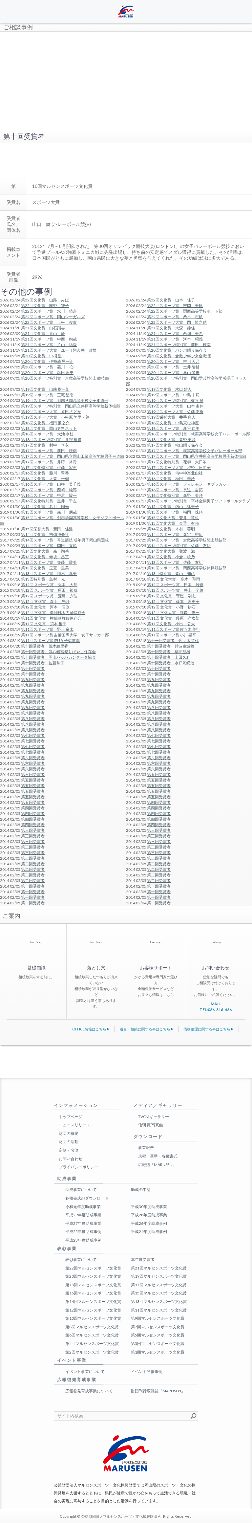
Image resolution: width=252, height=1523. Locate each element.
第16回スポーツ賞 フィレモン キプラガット (188, 484)
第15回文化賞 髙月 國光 (45, 506)
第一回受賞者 (33, 886)
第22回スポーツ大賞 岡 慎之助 (177, 322)
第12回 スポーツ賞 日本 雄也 (175, 584)
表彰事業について (81, 1259)
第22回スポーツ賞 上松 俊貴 (49, 322)
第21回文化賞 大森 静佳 (171, 327)
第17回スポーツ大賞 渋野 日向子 (179, 467)
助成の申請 (141, 1189)
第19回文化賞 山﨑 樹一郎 (45, 389)
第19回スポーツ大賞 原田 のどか (51, 411)
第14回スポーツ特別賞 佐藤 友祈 (179, 545)
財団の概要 (68, 1133)
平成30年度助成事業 (149, 1206)
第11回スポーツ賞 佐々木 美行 (173, 629)
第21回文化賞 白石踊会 (43, 327)
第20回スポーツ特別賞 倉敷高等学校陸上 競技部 (65, 378)
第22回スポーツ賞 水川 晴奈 (49, 311)
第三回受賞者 (33, 830)
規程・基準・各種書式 (158, 1156)
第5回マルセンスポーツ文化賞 (157, 1335)
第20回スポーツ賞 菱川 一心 (47, 366)
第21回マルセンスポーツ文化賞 (159, 1268)
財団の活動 (68, 1141)
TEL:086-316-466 (216, 1009)
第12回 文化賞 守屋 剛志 (171, 595)
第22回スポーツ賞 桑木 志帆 (175, 316)
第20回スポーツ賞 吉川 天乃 (173, 361)
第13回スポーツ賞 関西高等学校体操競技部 (186, 567)
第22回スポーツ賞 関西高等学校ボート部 (184, 311)
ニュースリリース (74, 1124)
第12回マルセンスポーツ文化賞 (93, 1310)
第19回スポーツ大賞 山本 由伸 (175, 406)
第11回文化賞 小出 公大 (171, 623)
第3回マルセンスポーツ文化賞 (157, 1343)
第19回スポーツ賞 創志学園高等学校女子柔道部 (64, 400)
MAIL (215, 1003)
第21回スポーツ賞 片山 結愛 (49, 344)
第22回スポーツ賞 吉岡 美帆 (175, 305)
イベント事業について (85, 1371)
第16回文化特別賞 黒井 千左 (49, 500)
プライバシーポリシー (78, 1166)
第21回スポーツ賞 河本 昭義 (175, 339)
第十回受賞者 (33, 668)
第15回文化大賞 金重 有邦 (173, 523)
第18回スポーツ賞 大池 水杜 (47, 433)
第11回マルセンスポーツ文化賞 (159, 1310)
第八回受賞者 (159, 707)
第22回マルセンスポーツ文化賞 (93, 1268)
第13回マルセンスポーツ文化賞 (159, 1301)
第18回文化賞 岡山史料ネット (49, 428)
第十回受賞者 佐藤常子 (42, 662)
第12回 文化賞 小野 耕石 (171, 607)
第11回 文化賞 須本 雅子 (43, 623)
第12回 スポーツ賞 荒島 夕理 (49, 595)
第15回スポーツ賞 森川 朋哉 (49, 512)
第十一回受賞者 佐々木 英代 (173, 640)
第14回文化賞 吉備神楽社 (45, 534)
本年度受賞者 (143, 1259)
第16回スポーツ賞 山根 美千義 (51, 484)
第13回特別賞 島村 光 (43, 579)
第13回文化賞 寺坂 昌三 (45, 556)
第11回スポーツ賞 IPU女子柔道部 (50, 640)
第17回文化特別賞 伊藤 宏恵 (49, 467)
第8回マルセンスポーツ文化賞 (92, 1326)
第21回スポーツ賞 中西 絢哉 (49, 339)
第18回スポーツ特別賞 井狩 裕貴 (51, 439)
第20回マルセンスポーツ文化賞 (93, 1276)
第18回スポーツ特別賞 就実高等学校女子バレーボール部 (198, 433)
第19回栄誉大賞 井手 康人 (171, 417)
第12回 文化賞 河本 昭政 (45, 607)
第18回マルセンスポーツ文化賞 (93, 1284)
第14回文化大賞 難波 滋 (171, 551)
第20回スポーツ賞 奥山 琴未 (173, 372)
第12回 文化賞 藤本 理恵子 (173, 601)
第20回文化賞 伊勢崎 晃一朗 (47, 361)
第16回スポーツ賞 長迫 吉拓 (175, 489)
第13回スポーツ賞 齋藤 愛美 (49, 562)
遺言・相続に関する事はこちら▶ (147, 1029)
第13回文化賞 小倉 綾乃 (171, 556)
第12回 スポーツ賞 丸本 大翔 (49, 584)
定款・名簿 (68, 1150)
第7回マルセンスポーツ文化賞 (157, 1326)
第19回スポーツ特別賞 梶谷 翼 (175, 400)
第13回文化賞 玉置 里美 (45, 567)
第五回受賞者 (159, 774)
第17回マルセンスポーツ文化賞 (159, 1284)
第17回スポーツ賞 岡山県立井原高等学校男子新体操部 (196, 456)
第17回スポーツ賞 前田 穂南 (49, 450)
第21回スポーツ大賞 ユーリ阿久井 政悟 (58, 350)
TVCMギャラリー (153, 1116)
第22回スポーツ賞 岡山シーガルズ (53, 316)
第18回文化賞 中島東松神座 (173, 422)
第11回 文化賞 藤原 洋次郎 (173, 618)
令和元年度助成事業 (83, 1206)
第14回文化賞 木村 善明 (171, 528)
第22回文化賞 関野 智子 (45, 305)
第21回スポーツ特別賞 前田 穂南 (179, 344)
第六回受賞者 (33, 757)
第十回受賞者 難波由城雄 (170, 646)
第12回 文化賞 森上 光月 (45, 601)
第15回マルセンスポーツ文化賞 (159, 1293)
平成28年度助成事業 (149, 1214)
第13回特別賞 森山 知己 (171, 573)
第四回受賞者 (159, 802)
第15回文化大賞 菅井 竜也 (173, 517)
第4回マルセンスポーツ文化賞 (92, 1343)
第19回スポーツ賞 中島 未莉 (173, 394)
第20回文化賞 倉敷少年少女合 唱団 (179, 355)
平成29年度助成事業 (83, 1214)
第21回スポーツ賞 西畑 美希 (175, 333)
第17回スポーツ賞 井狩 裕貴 (49, 461)
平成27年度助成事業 (83, 1223)
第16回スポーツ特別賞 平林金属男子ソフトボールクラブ (198, 500)
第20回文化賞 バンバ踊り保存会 (177, 350)
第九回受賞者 (33, 679)
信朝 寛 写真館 (150, 1124)
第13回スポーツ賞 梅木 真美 (49, 573)
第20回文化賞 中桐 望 (41, 355)
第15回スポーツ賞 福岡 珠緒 (175, 512)
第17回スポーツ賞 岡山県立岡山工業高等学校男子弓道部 (72, 456)
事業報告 (146, 1147)
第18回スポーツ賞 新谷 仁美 (173, 428)
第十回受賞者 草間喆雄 (168, 651)
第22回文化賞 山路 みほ (45, 300)
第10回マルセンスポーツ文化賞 (93, 1318)
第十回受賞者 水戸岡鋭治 (170, 662)
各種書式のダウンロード (87, 1198)
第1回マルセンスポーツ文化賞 (157, 1352)
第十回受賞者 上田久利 (168, 657)
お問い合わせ (70, 1158)
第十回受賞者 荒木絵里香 (44, 646)
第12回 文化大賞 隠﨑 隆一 (173, 612)
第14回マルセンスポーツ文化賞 (93, 1301)
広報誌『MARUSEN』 (157, 1164)
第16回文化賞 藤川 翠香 (45, 473)
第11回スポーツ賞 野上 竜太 (47, 629)
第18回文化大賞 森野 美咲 (171, 439)
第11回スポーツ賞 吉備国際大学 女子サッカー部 (65, 634)
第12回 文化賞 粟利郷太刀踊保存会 (53, 612)
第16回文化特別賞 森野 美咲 (175, 495)
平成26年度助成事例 (149, 1223)
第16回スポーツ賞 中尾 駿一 (49, 495)
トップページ (70, 1116)
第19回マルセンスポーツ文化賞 (159, 1276)
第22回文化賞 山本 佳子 (171, 300)
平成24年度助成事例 (149, 1231)
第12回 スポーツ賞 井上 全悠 (175, 590)
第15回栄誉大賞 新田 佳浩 (47, 528)
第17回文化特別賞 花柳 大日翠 (177, 461)
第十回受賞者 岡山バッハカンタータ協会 (58, 657)
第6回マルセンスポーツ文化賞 (92, 1335)
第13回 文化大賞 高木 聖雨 (173, 579)
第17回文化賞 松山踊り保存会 (175, 445)
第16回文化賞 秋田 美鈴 (171, 478)
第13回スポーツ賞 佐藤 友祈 (175, 562)
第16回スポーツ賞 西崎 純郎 (49, 489)
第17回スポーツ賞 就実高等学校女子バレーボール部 (194, 450)
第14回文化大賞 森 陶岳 (45, 551)
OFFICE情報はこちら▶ (91, 1029)
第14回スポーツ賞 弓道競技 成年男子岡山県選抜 (65, 540)
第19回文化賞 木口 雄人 (169, 389)
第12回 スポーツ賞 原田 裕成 (49, 590)
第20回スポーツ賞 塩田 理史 (47, 372)
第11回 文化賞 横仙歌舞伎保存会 (51, 618)
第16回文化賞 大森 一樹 (45, 478)
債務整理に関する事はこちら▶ (208, 1029)
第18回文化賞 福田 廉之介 (45, 422)
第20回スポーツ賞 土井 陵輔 (173, 366)
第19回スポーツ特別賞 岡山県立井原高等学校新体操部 (70, 406)
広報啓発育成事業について (89, 1390)
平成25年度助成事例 (83, 1231)
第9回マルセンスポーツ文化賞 (157, 1318)
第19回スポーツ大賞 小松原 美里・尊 (55, 417)
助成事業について (81, 1189)
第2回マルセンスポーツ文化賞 (92, 1352)
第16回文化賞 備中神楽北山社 (175, 473)
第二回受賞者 (33, 863)
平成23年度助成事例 (83, 1240)
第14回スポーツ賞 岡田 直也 (49, 545)
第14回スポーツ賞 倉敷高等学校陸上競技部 (186, 540)
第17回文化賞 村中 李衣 (45, 445)
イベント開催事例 (146, 1371)
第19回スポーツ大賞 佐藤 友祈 (175, 411)
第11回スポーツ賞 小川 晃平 (171, 634)
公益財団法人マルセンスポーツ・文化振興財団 (119, 1516)
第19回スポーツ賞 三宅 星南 (47, 394)
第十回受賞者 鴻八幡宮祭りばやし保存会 (58, 651)
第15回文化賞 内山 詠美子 (173, 506)
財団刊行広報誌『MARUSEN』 (158, 1390)
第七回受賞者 (33, 735)
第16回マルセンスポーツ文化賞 (93, 1293)
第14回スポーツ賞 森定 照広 (175, 534)
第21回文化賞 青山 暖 (43, 333)
